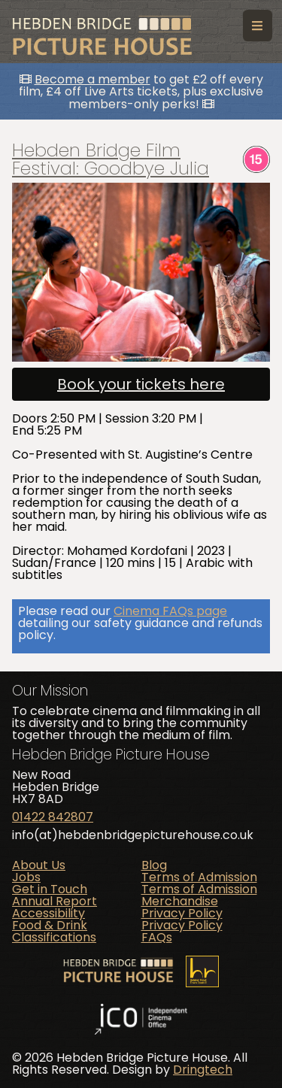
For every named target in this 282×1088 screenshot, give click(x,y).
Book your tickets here (141, 384)
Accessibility (48, 913)
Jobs (26, 877)
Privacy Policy (182, 913)
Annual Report (54, 901)
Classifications (54, 937)
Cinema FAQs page (170, 611)
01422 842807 (52, 817)
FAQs (156, 937)
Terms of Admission (199, 877)
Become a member (92, 79)
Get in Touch (49, 889)
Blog (154, 865)
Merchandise (179, 901)
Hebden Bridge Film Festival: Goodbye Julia (110, 159)
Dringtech (202, 1069)
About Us (38, 865)
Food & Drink (49, 925)
